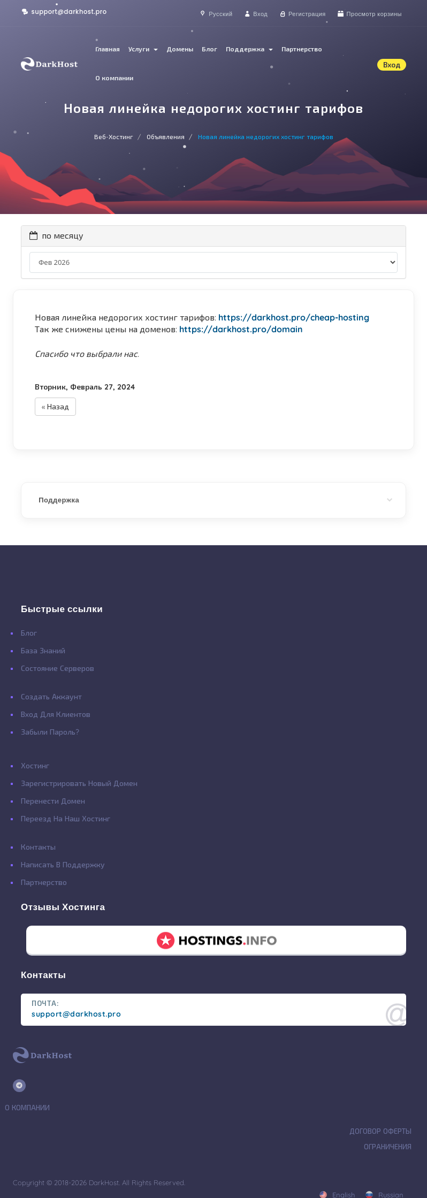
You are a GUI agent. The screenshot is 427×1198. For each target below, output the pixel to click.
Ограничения (387, 1146)
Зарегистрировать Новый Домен (79, 783)
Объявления (166, 137)
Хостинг (35, 765)
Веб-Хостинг (113, 137)
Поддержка (249, 49)
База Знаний (43, 650)
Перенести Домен (53, 801)
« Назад (55, 406)
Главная (107, 49)
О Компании (27, 1107)
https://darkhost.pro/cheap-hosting (293, 317)
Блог (209, 49)
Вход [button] (391, 64)
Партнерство (301, 49)
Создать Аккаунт (51, 696)
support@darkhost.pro (64, 11)
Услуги (143, 49)
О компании (114, 78)
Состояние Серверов (57, 668)
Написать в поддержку (63, 864)
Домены (179, 49)
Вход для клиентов (55, 714)
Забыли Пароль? (50, 732)
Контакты (38, 847)
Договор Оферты (380, 1131)
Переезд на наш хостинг (65, 818)
